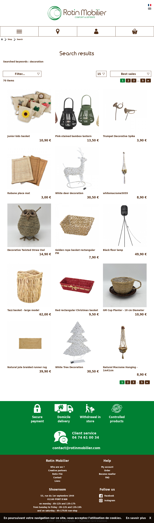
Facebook (106, 494)
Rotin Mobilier (57, 459)
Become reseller (107, 472)
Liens (57, 479)
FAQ (107, 476)
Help (107, 459)
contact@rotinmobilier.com (76, 446)
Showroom (57, 487)
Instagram (107, 499)
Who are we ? (57, 465)
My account (107, 465)
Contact (57, 476)
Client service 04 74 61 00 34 (85, 433)
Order (107, 469)
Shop (10, 39)
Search (20, 39)
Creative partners (57, 469)
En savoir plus (136, 518)
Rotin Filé (57, 472)
